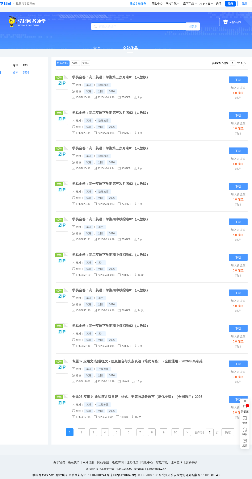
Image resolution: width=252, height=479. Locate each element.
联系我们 (74, 462)
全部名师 (232, 22)
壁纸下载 (162, 462)
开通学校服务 (138, 3)
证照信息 (132, 462)
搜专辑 (193, 26)
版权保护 (191, 462)
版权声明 (118, 462)
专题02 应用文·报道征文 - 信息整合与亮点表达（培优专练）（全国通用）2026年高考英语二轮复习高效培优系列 (139, 361)
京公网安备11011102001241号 (89, 475)
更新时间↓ (62, 63)
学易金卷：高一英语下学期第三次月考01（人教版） (111, 148)
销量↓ (75, 63)
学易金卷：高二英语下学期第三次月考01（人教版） (111, 77)
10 (175, 432)
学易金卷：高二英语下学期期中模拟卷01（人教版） (111, 255)
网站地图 (103, 462)
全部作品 (130, 48)
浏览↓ (86, 63)
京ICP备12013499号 (123, 475)
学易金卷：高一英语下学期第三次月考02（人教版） (111, 184)
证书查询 (176, 462)
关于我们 (59, 462)
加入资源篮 (238, 87)
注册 (244, 3)
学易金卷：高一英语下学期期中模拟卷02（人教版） (111, 326)
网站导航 (88, 462)
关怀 (218, 3)
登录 (230, 3)
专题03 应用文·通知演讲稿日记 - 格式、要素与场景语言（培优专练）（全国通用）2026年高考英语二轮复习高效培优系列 (139, 397)
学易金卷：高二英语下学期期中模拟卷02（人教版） (111, 219)
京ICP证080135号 (149, 475)
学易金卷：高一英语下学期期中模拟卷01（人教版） (111, 290)
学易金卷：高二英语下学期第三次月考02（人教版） (111, 112)
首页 (97, 48)
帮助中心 (157, 3)
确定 (228, 432)
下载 (238, 80)
